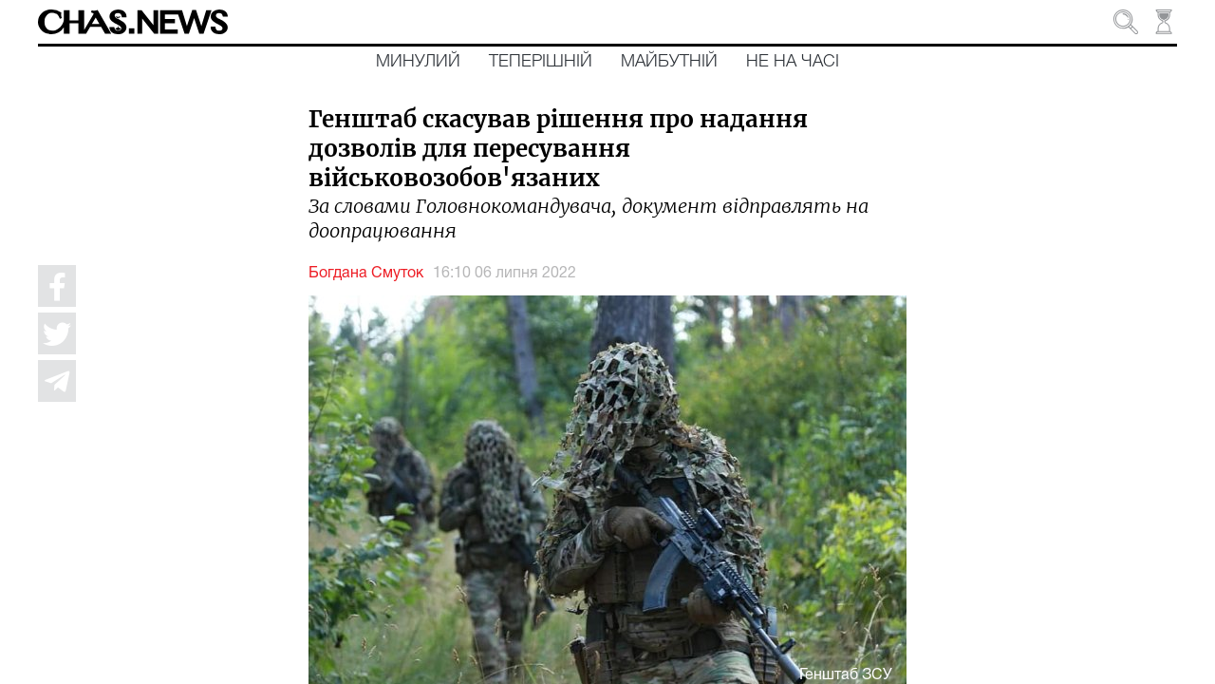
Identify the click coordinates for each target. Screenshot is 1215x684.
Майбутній (669, 61)
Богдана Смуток (365, 273)
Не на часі (792, 61)
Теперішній (540, 61)
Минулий (418, 61)
